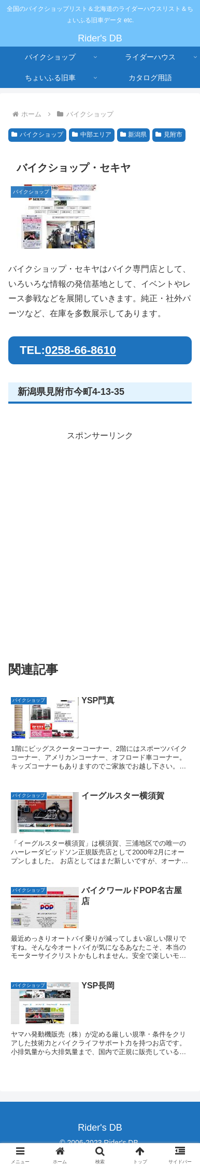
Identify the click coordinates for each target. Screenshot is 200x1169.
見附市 (168, 134)
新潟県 (133, 134)
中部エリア (91, 134)
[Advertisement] (100, 543)
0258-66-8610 (80, 350)
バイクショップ (37, 134)
